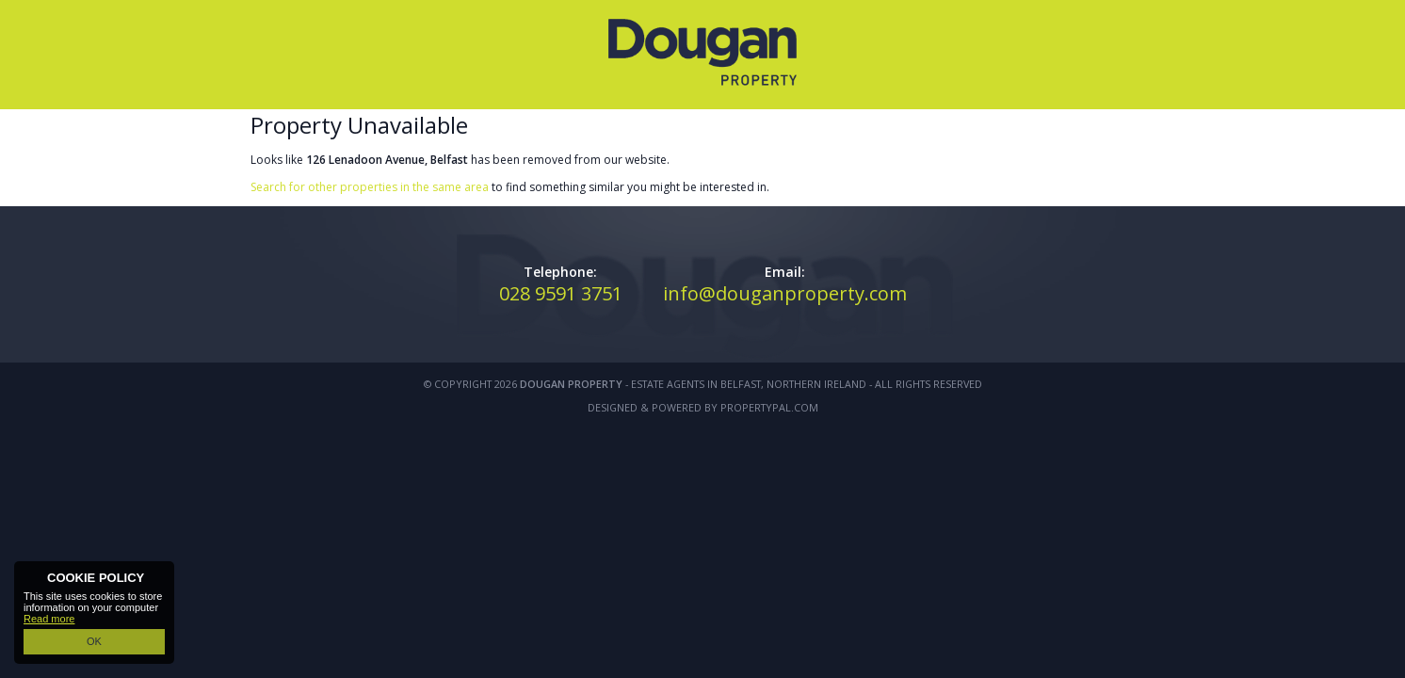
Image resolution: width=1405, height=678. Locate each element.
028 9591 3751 (560, 293)
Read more (49, 618)
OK (94, 641)
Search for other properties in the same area (369, 187)
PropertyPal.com (769, 407)
